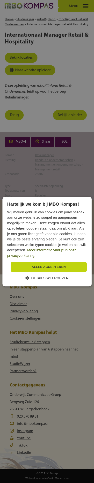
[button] (47, 278)
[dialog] (47, 241)
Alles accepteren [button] (49, 267)
